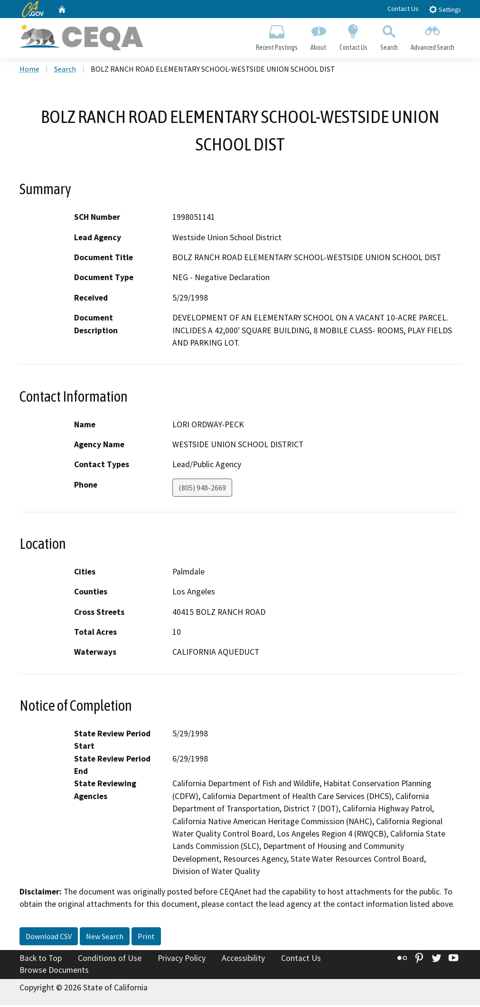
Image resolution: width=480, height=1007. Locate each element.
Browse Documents (54, 972)
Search (389, 36)
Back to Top (40, 959)
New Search (104, 937)
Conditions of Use (109, 959)
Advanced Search (432, 36)
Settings (445, 9)
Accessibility (243, 959)
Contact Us (403, 8)
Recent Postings (277, 36)
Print (146, 937)
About (319, 36)
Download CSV (49, 937)
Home (29, 70)
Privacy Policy (182, 959)
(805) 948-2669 (202, 489)
